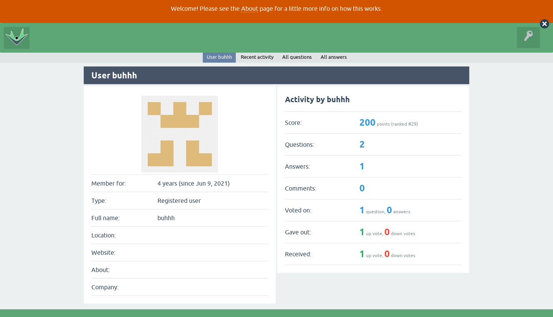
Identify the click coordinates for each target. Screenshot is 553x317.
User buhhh (219, 57)
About (249, 8)
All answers (334, 57)
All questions (297, 57)
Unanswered (109, 44)
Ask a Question (171, 44)
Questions (77, 44)
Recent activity (257, 57)
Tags (139, 44)
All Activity (46, 44)
